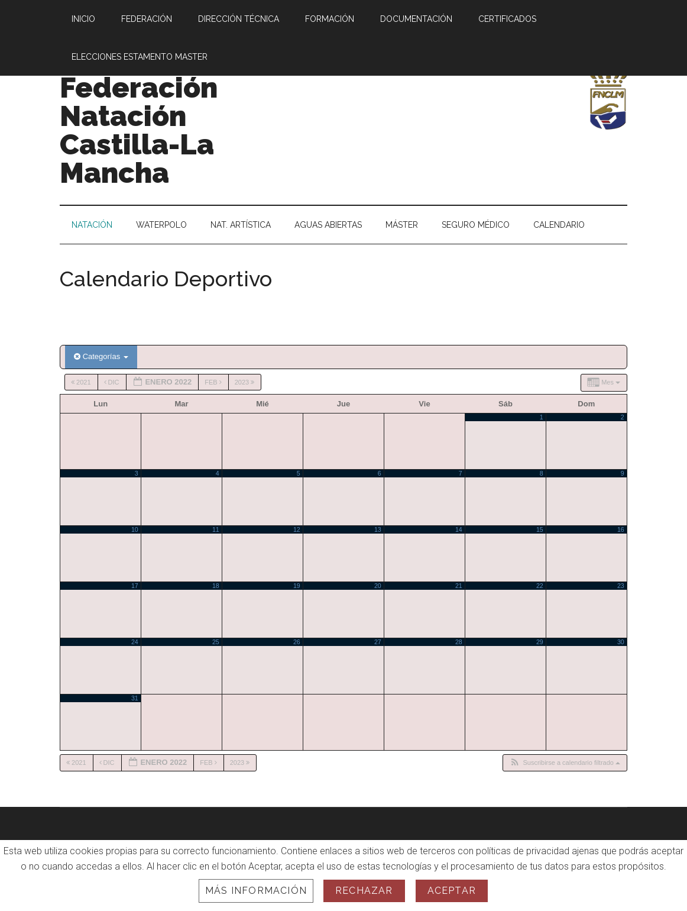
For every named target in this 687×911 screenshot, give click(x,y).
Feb (214, 382)
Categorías (101, 356)
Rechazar (364, 890)
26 (296, 641)
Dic (112, 382)
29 (539, 641)
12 (296, 529)
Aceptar (451, 890)
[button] (564, 763)
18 (215, 585)
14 (458, 529)
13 (377, 529)
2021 (82, 382)
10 (134, 529)
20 (377, 585)
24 (134, 641)
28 (458, 641)
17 (134, 585)
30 (620, 641)
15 (539, 529)
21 (458, 585)
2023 (246, 382)
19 (296, 585)
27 (377, 641)
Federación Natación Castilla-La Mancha (139, 130)
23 (620, 585)
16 (620, 529)
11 (215, 529)
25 (215, 641)
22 (539, 585)
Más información (256, 890)
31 (134, 698)
